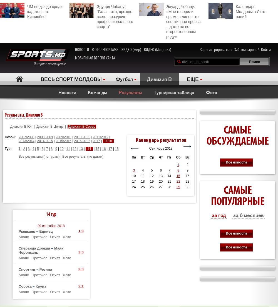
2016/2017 (82, 141)
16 (104, 149)
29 (178, 187)
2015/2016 (63, 141)
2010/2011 (82, 137)
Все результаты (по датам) (82, 156)
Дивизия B (159, 79)
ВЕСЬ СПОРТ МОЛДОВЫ (71, 79)
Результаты (130, 92)
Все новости (236, 162)
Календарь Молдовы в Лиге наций (237, 11)
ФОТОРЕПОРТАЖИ (105, 50)
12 (74, 149)
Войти (266, 50)
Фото (211, 92)
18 (116, 149)
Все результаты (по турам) (39, 156)
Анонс (24, 237)
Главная (20, 79)
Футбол (124, 79)
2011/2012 (100, 137)
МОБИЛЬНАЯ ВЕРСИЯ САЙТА (95, 58)
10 (61, 149)
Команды (97, 92)
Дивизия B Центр (49, 127)
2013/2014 (26, 141)
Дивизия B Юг (21, 127)
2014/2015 (45, 141)
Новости (67, 92)
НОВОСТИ (82, 50)
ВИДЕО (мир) (131, 50)
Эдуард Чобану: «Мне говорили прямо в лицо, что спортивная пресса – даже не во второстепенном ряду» (169, 21)
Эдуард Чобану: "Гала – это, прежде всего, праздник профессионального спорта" (101, 16)
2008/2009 (45, 137)
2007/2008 (26, 137)
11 (68, 149)
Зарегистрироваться (216, 50)
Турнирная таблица (174, 92)
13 (81, 149)
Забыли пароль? (246, 50)
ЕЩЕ (193, 79)
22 (178, 181)
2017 (96, 141)
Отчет (55, 237)
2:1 (81, 286)
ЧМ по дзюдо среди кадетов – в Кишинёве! (31, 11)
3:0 (81, 252)
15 (97, 149)
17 (110, 149)
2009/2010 (63, 137)
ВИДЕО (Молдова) (157, 50)
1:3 (81, 231)
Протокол (40, 237)
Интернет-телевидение (38, 57)
